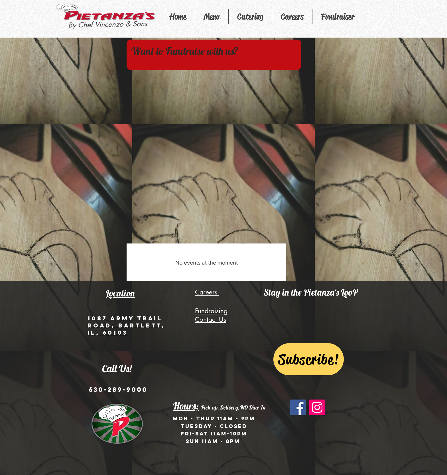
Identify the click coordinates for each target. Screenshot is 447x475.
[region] (214, 55)
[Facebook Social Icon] (298, 407)
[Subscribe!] (308, 359)
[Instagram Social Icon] (317, 407)
